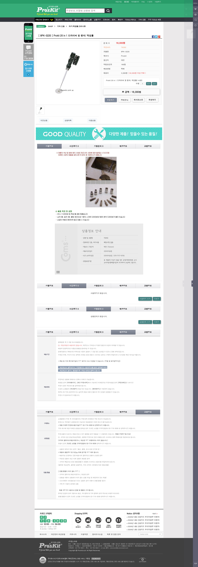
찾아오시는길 (97, 534)
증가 (148, 83)
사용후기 (158, 2)
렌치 (113, 19)
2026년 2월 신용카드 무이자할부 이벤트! (143, 529)
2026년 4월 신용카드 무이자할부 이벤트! (143, 523)
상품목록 (68, 120)
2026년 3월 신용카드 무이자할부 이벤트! (143, 526)
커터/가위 (68, 19)
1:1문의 (149, 2)
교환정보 (148, 146)
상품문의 (98, 146)
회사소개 (43, 534)
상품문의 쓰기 (145, 322)
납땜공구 (97, 19)
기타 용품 (142, 19)
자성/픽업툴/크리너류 (77, 26)
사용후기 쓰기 (145, 299)
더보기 (156, 299)
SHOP (50, 26)
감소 (154, 83)
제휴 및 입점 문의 (114, 534)
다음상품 (92, 120)
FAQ (143, 2)
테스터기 (58, 19)
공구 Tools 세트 (154, 19)
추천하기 (152, 100)
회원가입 (118, 2)
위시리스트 (138, 100)
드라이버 (106, 19)
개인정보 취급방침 (58, 534)
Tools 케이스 (130, 19)
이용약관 (84, 534)
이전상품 (44, 120)
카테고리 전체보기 (44, 19)
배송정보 (123, 146)
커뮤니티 (73, 534)
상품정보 (49, 146)
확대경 (120, 19)
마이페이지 (135, 2)
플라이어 (77, 19)
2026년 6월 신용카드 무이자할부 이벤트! (143, 517)
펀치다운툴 (87, 19)
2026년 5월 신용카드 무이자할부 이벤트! (143, 520)
